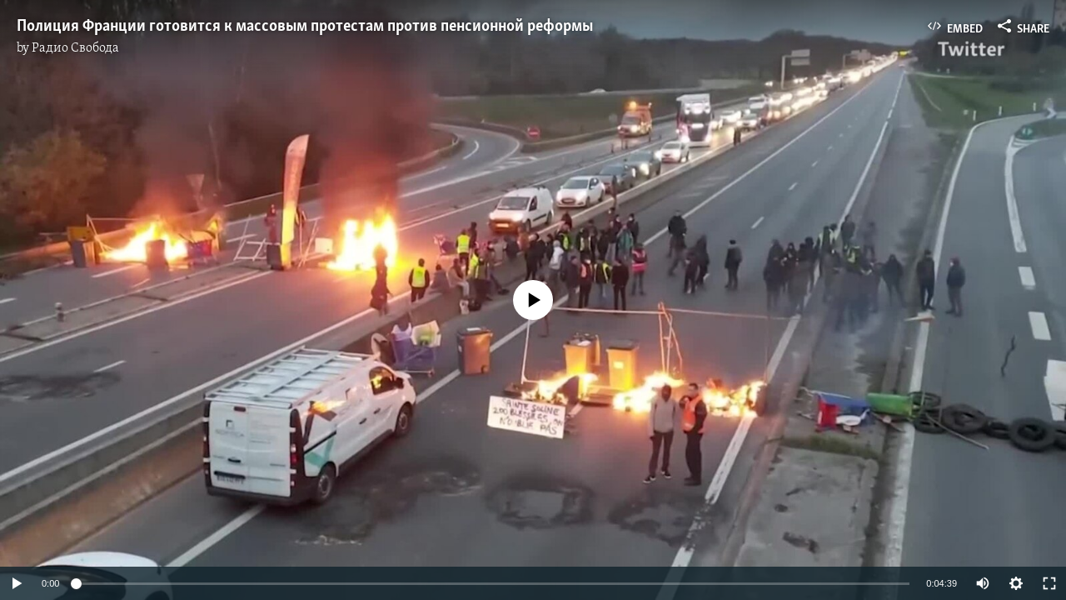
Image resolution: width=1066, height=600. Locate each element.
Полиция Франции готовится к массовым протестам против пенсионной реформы (305, 26)
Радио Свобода (75, 48)
